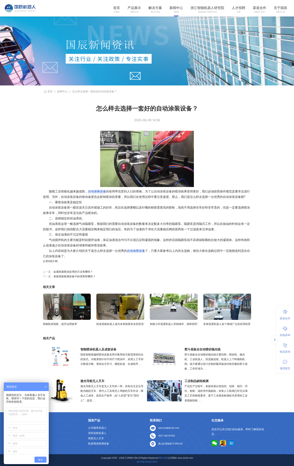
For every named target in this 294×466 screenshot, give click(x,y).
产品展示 (134, 8)
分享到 (47, 261)
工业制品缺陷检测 (196, 381)
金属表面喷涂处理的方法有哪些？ (73, 271)
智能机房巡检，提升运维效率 (60, 323)
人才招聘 (238, 8)
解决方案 (155, 8)
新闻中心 (176, 8)
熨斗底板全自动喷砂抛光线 (202, 349)
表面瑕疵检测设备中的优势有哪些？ (74, 276)
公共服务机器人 (97, 427)
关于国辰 (280, 8)
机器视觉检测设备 (98, 443)
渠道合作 (259, 8)
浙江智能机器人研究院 (207, 8)
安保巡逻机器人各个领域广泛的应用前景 (226, 323)
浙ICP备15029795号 (147, 462)
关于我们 (31, 433)
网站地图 (31, 448)
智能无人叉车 (96, 438)
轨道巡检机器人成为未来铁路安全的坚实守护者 (120, 323)
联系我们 (31, 443)
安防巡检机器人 (97, 433)
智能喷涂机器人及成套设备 (98, 349)
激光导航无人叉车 (92, 381)
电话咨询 (285, 348)
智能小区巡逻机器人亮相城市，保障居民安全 (174, 323)
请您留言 (285, 365)
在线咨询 (285, 331)
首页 (116, 8)
